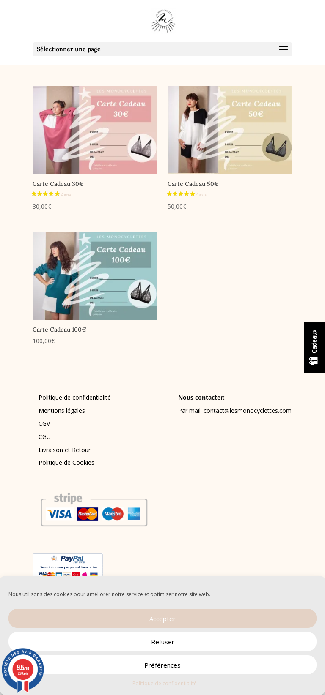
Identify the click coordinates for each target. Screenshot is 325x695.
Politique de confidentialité (164, 683)
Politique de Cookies (66, 462)
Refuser (162, 642)
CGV (44, 424)
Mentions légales (62, 410)
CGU (45, 437)
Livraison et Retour (65, 450)
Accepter (162, 618)
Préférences (162, 665)
